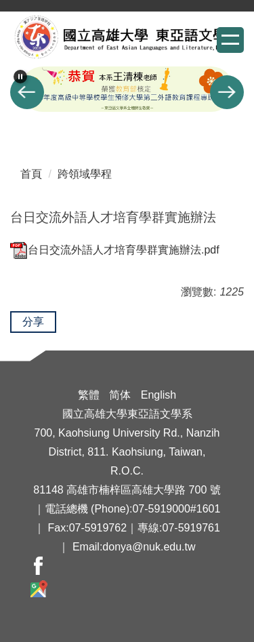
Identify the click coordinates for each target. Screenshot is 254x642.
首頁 (31, 174)
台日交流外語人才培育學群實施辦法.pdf (114, 250)
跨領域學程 (85, 174)
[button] (20, 76)
